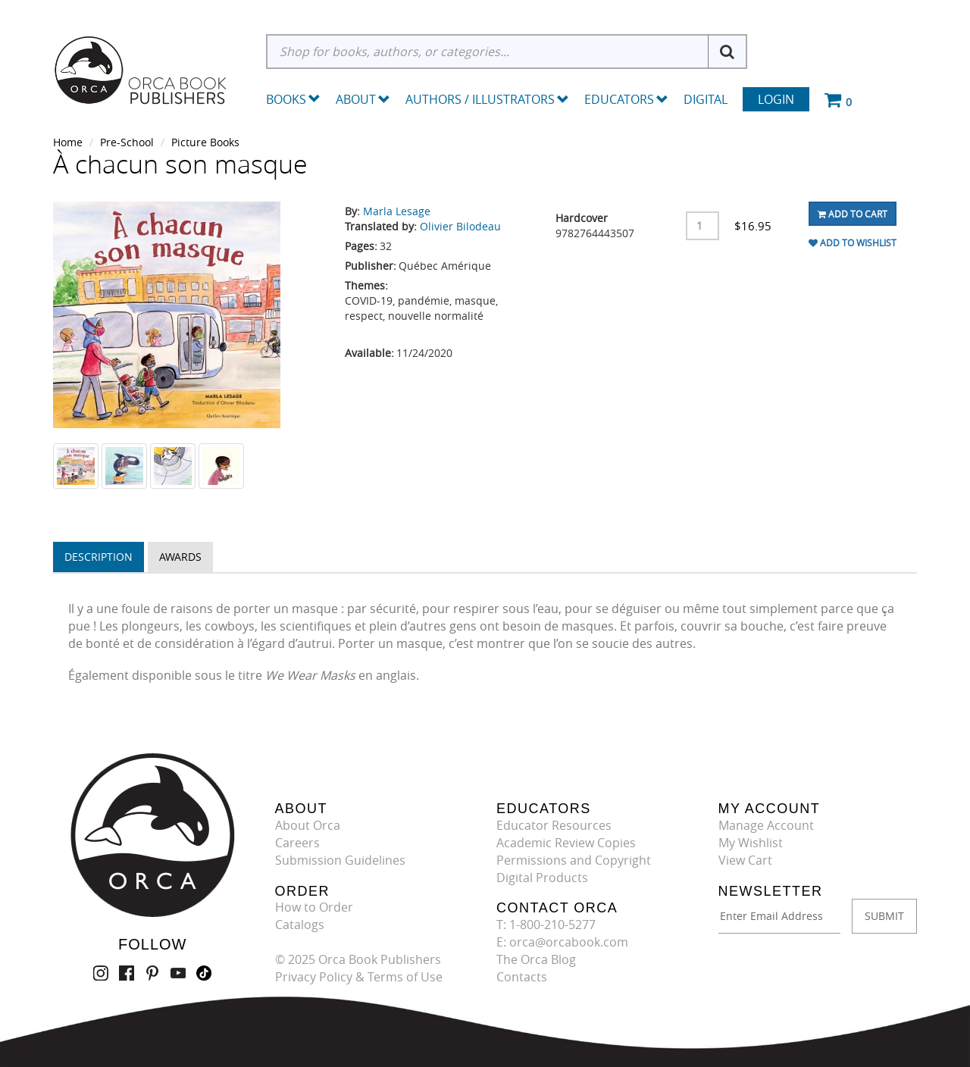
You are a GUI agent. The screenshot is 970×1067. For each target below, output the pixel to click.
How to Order (314, 907)
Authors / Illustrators (487, 99)
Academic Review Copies (566, 842)
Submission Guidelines (340, 860)
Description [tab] (98, 556)
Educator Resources (554, 825)
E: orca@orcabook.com (562, 942)
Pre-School (127, 142)
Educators (626, 99)
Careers (297, 842)
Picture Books (205, 142)
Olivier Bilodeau (460, 226)
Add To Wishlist (852, 242)
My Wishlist (750, 842)
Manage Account (766, 825)
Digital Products (542, 877)
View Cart (745, 860)
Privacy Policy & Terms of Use (359, 976)
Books (286, 99)
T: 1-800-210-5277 (546, 924)
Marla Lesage (396, 211)
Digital (706, 99)
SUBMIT (884, 916)
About (363, 99)
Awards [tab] (180, 556)
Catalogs (299, 924)
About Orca (307, 825)
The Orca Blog (536, 959)
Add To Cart (852, 214)
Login (776, 99)
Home (68, 142)
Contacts (521, 976)
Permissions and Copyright (573, 860)
